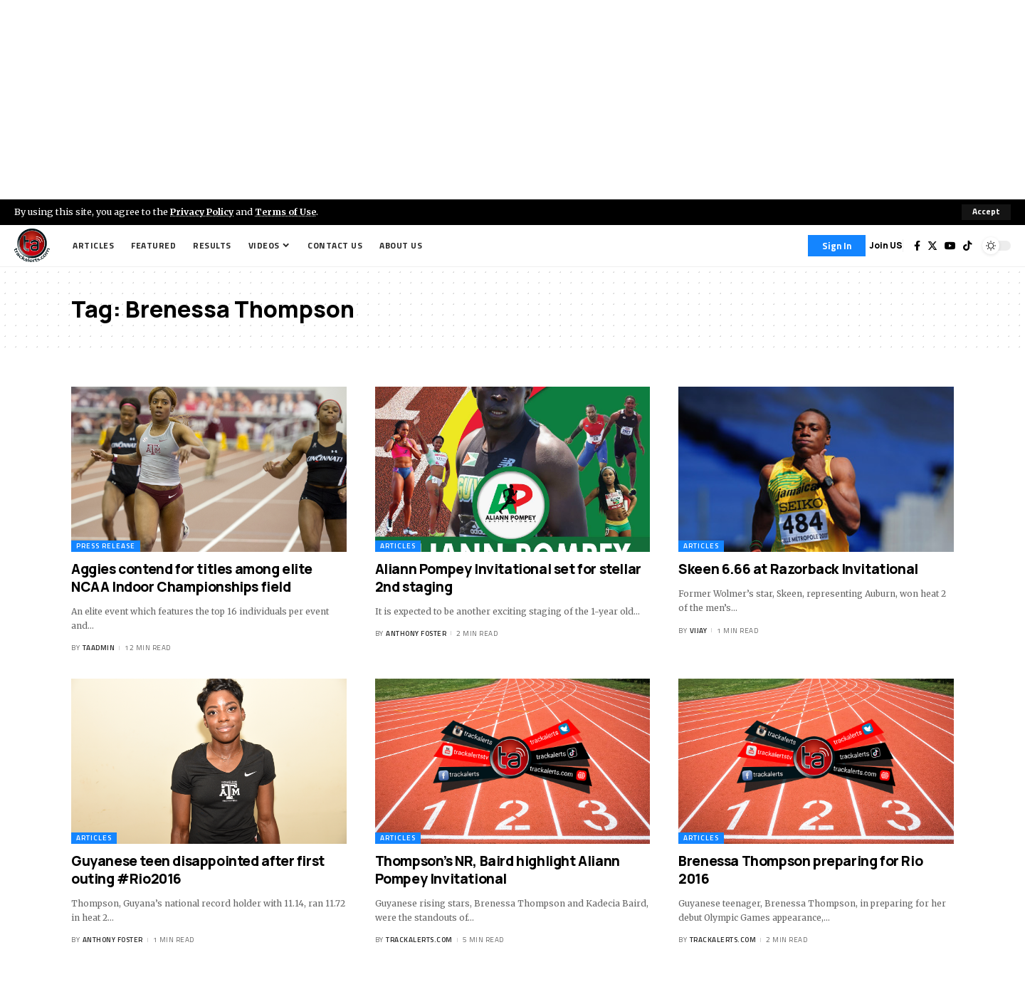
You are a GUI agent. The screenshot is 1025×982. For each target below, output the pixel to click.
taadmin (99, 648)
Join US (886, 245)
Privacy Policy (203, 211)
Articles (398, 545)
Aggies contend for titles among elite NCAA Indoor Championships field (191, 578)
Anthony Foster (416, 633)
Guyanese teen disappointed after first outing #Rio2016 (198, 870)
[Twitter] (932, 246)
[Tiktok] (967, 246)
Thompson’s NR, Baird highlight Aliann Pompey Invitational (497, 870)
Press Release (105, 545)
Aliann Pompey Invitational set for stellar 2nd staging (508, 578)
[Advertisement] (512, 99)
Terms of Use (289, 211)
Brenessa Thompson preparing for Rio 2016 (800, 870)
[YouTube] (950, 246)
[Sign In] (837, 245)
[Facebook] (917, 246)
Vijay (699, 630)
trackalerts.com (419, 940)
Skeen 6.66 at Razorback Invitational (798, 569)
